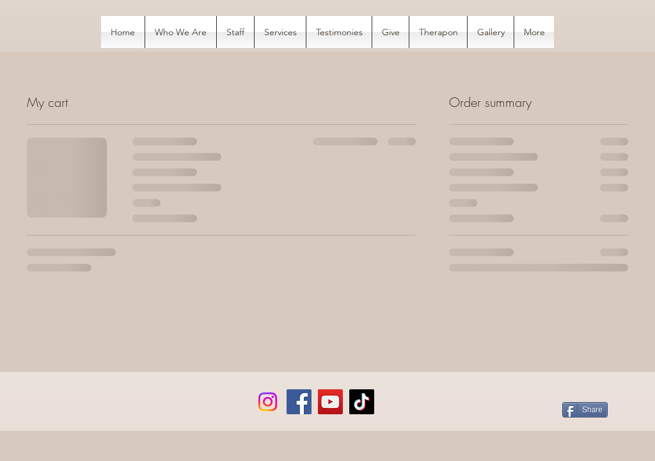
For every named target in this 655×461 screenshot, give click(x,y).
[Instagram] (267, 401)
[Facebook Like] (111, 411)
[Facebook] (299, 401)
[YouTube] (330, 401)
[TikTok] (361, 401)
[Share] (585, 409)
